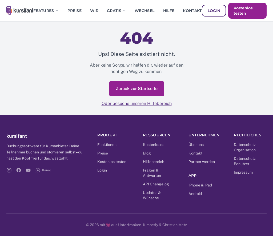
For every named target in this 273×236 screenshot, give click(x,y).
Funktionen (107, 145)
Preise (74, 10)
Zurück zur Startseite (137, 88)
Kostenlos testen (243, 11)
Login (214, 10)
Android (195, 194)
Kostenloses (153, 145)
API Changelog (156, 184)
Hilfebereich (153, 162)
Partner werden (201, 162)
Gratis (116, 10)
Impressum (243, 172)
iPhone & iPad (200, 185)
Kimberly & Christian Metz (165, 225)
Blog (147, 153)
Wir (94, 10)
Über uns (196, 145)
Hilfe (169, 10)
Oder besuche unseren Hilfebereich (137, 103)
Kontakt (192, 10)
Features (46, 10)
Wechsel (144, 10)
